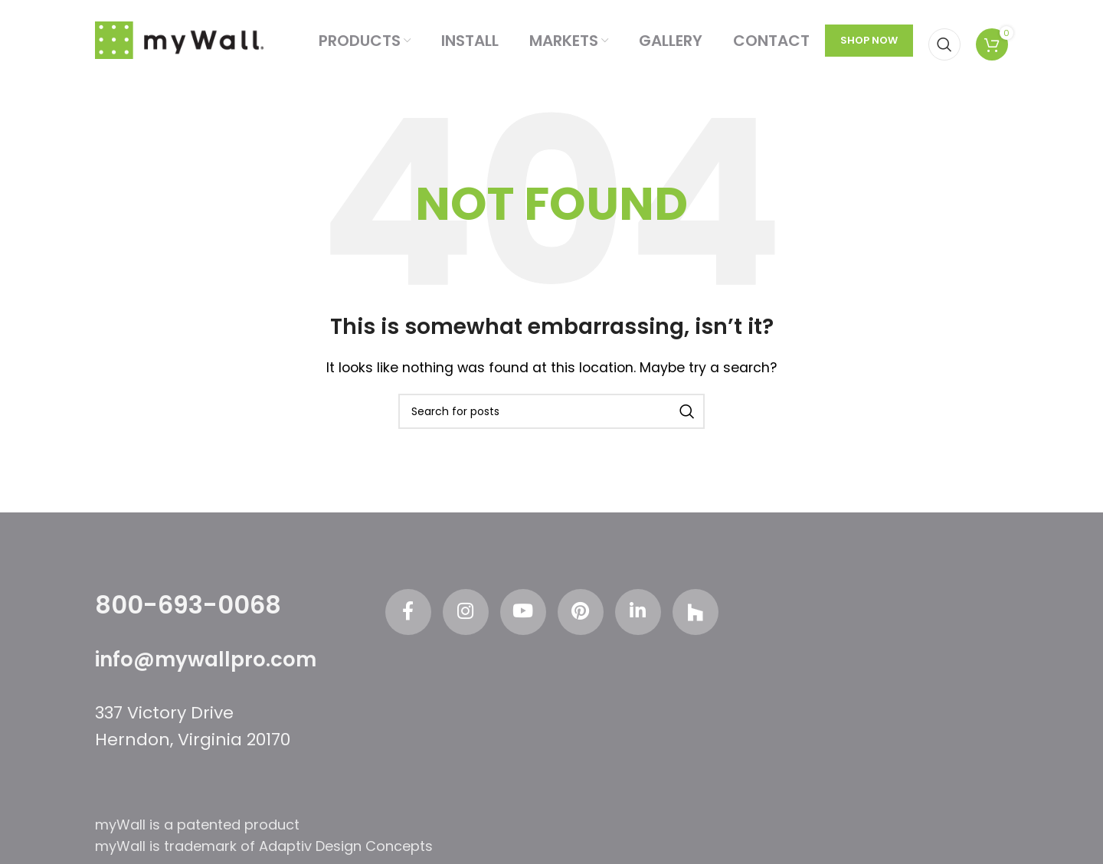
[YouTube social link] (523, 612)
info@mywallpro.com (205, 659)
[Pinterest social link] (581, 612)
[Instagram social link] (466, 612)
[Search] (944, 40)
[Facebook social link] (408, 612)
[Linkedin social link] (638, 612)
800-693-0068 (188, 604)
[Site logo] (179, 39)
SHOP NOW (869, 40)
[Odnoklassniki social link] (695, 612)
